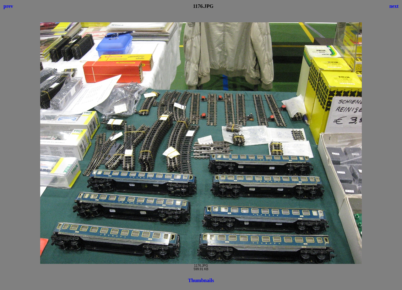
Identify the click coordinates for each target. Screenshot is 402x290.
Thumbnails (201, 280)
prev (8, 6)
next (394, 6)
